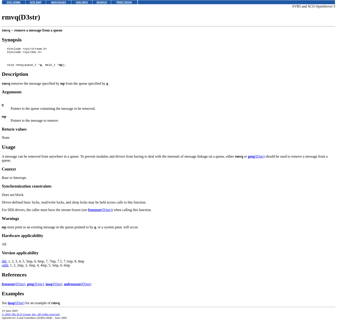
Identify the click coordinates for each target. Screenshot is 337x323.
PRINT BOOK (124, 2)
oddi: (5, 268)
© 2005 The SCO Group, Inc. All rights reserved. (31, 317)
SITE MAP (36, 2)
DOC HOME (14, 2)
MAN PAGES (58, 2)
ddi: (4, 264)
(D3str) (256, 160)
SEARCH (101, 2)
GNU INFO (82, 2)
